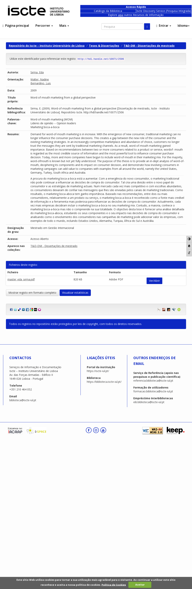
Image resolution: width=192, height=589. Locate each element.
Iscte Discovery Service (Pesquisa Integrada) (163, 11)
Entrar (163, 25)
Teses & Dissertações (104, 45)
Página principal (15, 25)
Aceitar (140, 584)
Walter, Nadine (39, 79)
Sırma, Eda (37, 72)
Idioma (184, 25)
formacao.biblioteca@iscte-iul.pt (153, 391)
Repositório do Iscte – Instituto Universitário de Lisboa (47, 45)
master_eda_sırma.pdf (21, 279)
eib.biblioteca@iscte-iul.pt (148, 402)
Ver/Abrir (154, 280)
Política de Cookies (114, 584)
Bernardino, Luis (40, 83)
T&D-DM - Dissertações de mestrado (149, 45)
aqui (120, 15)
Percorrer (44, 25)
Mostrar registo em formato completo (32, 292)
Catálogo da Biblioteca (108, 11)
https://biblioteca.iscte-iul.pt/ (104, 382)
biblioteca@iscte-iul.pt (22, 400)
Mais (64, 25)
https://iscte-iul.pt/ (98, 371)
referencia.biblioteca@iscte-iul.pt (153, 380)
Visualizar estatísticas (75, 292)
